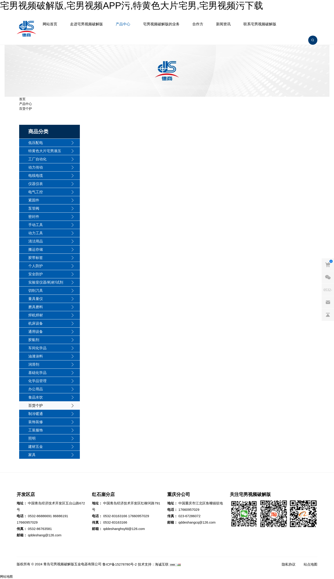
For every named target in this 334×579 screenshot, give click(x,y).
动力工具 (35, 233)
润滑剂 (33, 364)
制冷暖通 (35, 414)
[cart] (328, 264)
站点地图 (310, 564)
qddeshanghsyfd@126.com (124, 529)
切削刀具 (35, 290)
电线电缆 (35, 175)
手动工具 (35, 225)
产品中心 (123, 24)
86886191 (60, 516)
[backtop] (328, 315)
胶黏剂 (33, 340)
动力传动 (35, 167)
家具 (32, 455)
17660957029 (27, 522)
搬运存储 (35, 249)
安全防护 (35, 274)
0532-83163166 (115, 516)
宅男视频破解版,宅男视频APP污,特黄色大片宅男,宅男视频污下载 (131, 5)
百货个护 (25, 108)
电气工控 (35, 192)
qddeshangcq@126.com (197, 522)
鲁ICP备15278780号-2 (119, 564)
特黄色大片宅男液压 (44, 151)
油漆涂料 (35, 356)
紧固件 (33, 200)
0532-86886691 (40, 516)
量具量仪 (35, 299)
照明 (32, 438)
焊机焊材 (35, 315)
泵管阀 (33, 208)
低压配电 (35, 143)
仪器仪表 (35, 184)
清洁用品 (35, 241)
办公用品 (35, 389)
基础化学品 (37, 373)
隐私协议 (288, 564)
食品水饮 (35, 397)
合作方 (197, 24)
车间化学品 (37, 348)
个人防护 (35, 266)
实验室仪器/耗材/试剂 (45, 282)
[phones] (328, 290)
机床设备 (35, 323)
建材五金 (35, 447)
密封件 (33, 217)
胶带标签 (35, 258)
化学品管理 (37, 381)
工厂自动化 (37, 159)
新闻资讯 (223, 24)
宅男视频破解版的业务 (161, 24)
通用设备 (35, 332)
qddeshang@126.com (44, 535)
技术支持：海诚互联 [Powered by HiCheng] (153, 564)
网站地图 (6, 576)
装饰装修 (35, 422)
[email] (328, 302)
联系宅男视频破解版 (259, 24)
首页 (22, 99)
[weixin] (328, 277)
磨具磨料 (35, 307)
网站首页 (50, 24)
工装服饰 (35, 430)
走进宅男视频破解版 (86, 24)
